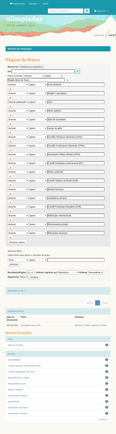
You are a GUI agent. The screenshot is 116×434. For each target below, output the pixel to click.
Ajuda (45, 3)
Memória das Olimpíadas (20, 49)
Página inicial (17, 3)
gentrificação (13, 401)
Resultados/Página (17, 272)
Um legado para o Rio (30, 325)
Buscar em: (13, 67)
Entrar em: (101, 11)
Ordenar (83, 272)
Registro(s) (13, 277)
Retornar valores (17, 242)
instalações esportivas (18, 407)
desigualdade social (17, 383)
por (9, 71)
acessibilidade (14, 360)
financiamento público (17, 395)
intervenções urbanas (17, 413)
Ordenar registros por (46, 272)
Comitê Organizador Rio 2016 (21, 372)
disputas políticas (15, 389)
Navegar (34, 3)
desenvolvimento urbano (19, 378)
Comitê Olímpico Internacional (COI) (24, 366)
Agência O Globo (82, 325)
